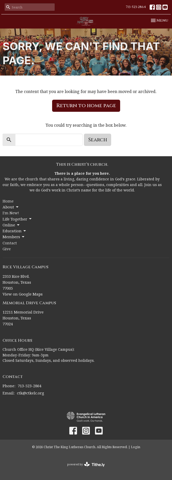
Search (97, 139)
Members (14, 236)
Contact (10, 242)
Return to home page (86, 105)
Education (15, 231)
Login (135, 447)
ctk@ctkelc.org (30, 392)
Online (11, 225)
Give (7, 248)
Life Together (17, 219)
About (11, 207)
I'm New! (11, 212)
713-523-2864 (136, 7)
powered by (86, 464)
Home (8, 201)
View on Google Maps (23, 294)
